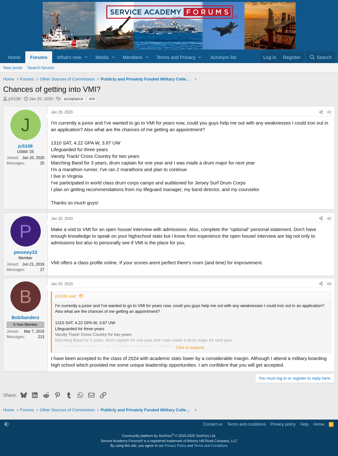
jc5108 (15, 98)
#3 (329, 284)
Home (14, 57)
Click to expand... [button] (191, 347)
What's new (69, 57)
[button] (86, 57)
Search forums (41, 67)
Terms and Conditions (211, 445)
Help (304, 424)
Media (101, 57)
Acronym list (223, 57)
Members (133, 57)
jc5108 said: (66, 296)
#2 (329, 218)
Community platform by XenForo (169, 436)
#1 (329, 112)
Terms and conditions (246, 424)
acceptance (73, 99)
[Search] (320, 57)
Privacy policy (283, 424)
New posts (12, 67)
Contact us (213, 424)
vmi (92, 99)
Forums (38, 57)
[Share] (321, 112)
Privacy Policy (175, 445)
